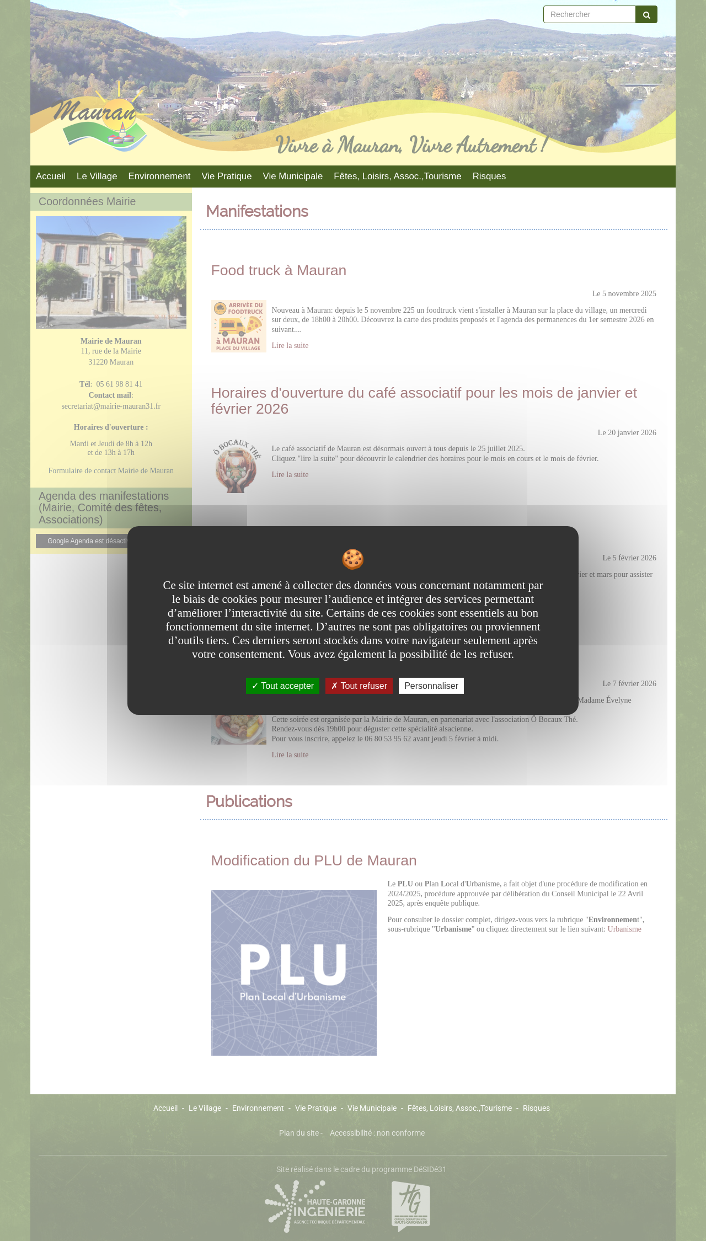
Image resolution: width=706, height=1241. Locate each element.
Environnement (160, 176)
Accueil (51, 176)
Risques (489, 176)
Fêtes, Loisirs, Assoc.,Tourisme (397, 176)
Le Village (97, 176)
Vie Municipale (293, 176)
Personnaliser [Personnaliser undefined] (431, 686)
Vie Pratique (226, 176)
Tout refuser (359, 686)
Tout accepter (283, 686)
